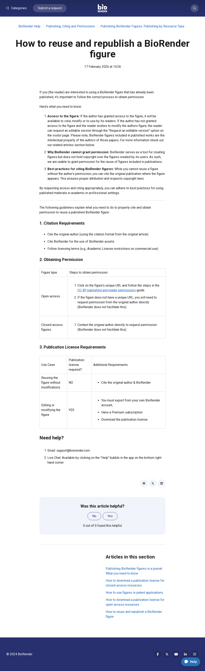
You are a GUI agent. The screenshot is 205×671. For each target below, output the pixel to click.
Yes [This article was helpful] (110, 516)
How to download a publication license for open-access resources (135, 602)
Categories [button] (16, 9)
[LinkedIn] (162, 483)
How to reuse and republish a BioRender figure (134, 614)
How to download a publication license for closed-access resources (135, 583)
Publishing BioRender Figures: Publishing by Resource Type (142, 26)
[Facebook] (144, 483)
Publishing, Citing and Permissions (70, 26)
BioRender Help (29, 26)
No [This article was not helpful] (94, 516)
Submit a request (50, 9)
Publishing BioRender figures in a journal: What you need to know (134, 571)
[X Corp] (153, 483)
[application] (189, 662)
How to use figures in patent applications (134, 592)
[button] (195, 9)
